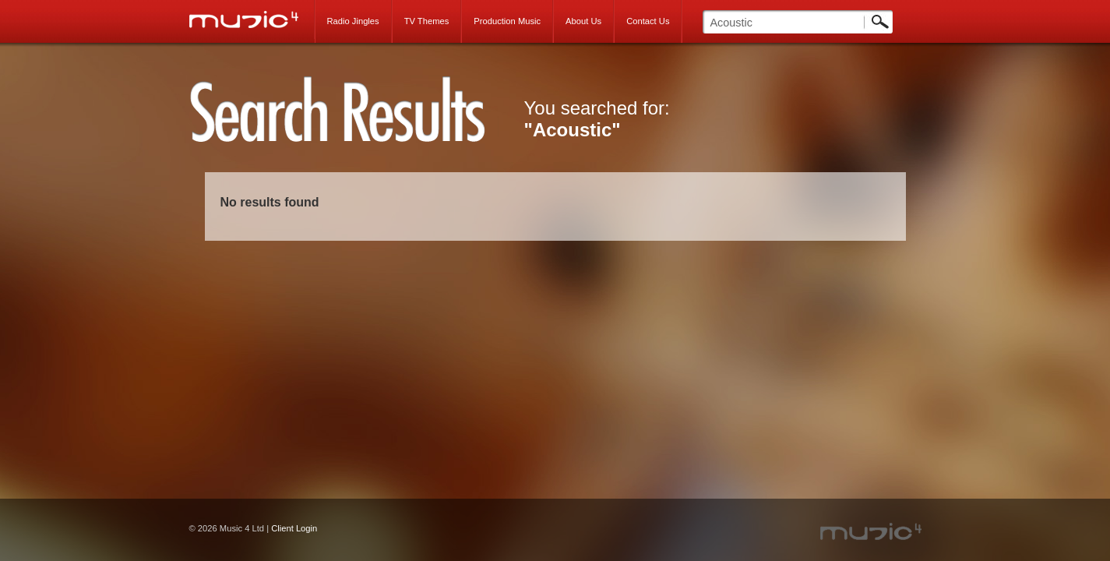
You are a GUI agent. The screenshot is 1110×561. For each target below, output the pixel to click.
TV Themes (426, 21)
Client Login (294, 528)
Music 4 (252, 19)
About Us (583, 21)
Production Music (507, 21)
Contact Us (647, 21)
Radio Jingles (353, 21)
